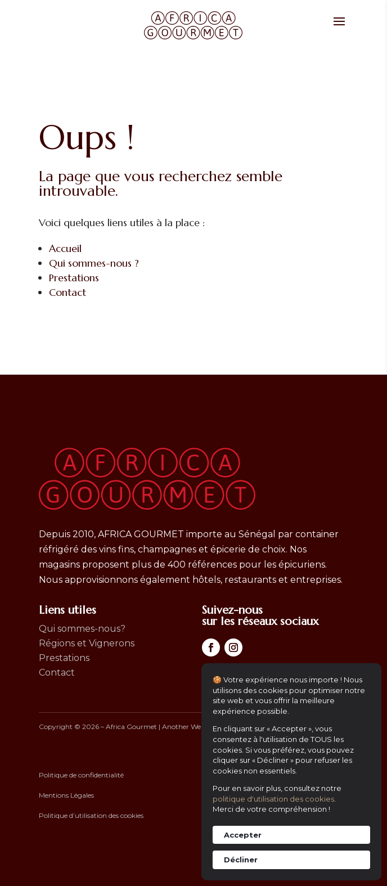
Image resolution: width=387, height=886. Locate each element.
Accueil (65, 248)
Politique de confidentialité (81, 775)
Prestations (74, 277)
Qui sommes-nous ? (94, 263)
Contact (67, 292)
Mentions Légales (66, 795)
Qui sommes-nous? (82, 628)
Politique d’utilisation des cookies (91, 815)
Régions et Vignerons (86, 643)
